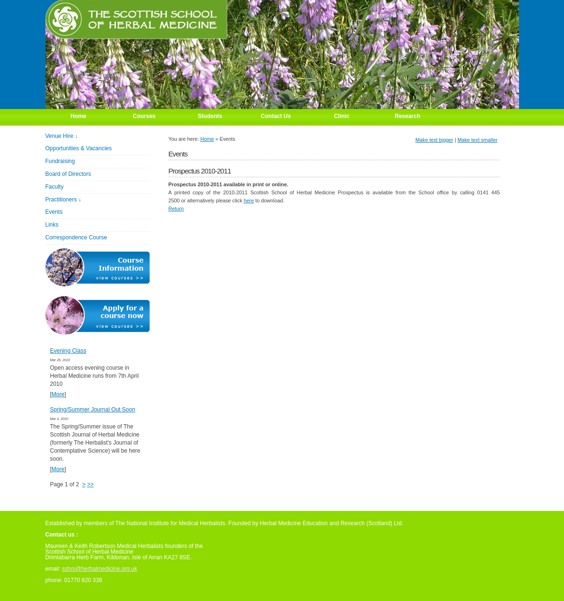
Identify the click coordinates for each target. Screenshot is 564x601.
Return (176, 208)
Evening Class (68, 350)
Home (207, 139)
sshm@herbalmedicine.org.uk (99, 568)
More (58, 394)
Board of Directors (68, 174)
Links (52, 224)
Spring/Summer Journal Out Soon (92, 409)
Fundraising (60, 161)
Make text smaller (477, 140)
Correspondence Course (76, 237)
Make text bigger (434, 140)
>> (90, 484)
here (249, 200)
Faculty (54, 186)
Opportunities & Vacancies (78, 148)
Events (54, 212)
